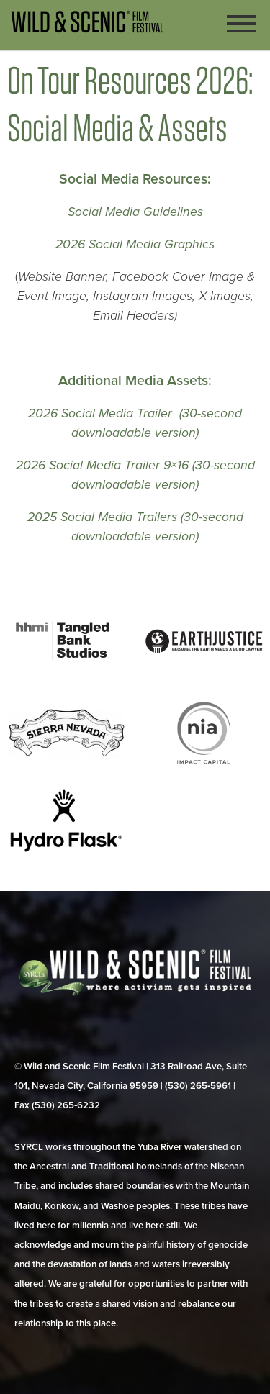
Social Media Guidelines (135, 211)
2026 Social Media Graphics (135, 244)
